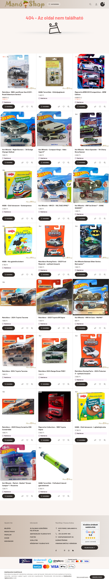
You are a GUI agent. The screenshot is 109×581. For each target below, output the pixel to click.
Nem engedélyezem (82, 577)
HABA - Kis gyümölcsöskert (13, 261)
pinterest (64, 550)
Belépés (7, 528)
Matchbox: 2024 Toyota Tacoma (14, 371)
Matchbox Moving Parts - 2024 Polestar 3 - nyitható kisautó (90, 372)
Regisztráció (9, 531)
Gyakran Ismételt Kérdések (66, 543)
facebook (56, 550)
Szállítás (34, 540)
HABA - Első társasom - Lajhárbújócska (90, 427)
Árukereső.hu (40, 562)
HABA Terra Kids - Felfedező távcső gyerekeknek (52, 484)
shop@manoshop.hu (66, 537)
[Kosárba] (8, 106)
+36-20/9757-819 (64, 534)
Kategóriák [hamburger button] (54, 4)
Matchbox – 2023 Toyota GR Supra (51, 317)
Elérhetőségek (61, 540)
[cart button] (102, 4)
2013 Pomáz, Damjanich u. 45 (67, 529)
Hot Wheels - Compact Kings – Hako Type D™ (52, 150)
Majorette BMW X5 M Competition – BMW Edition (90, 93)
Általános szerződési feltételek (38, 529)
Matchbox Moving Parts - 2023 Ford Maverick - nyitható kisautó (52, 262)
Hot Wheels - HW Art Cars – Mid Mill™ (89, 317)
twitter (60, 550)
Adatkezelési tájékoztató (40, 534)
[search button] (90, 4)
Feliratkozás (89, 547)
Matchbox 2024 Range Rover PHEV (51, 371)
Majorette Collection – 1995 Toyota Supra (52, 428)
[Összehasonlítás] (22, 106)
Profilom (7, 535)
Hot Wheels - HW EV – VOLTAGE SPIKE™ (53, 205)
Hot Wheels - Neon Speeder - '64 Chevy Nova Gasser (90, 150)
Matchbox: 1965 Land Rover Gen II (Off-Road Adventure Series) (17, 93)
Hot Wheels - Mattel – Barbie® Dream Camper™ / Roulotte (16, 484)
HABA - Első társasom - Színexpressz (17, 205)
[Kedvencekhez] (27, 106)
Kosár (6, 538)
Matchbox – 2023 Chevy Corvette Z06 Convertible (16, 428)
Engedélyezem (97, 577)
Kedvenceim (8, 541)
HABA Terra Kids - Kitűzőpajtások (51, 92)
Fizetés (33, 537)
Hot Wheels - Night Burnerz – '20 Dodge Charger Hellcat (17, 150)
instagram (69, 550)
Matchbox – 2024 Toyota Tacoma (15, 317)
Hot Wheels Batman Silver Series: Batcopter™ (88, 262)
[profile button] (96, 4)
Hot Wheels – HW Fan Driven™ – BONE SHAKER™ (89, 206)
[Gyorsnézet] (32, 106)
